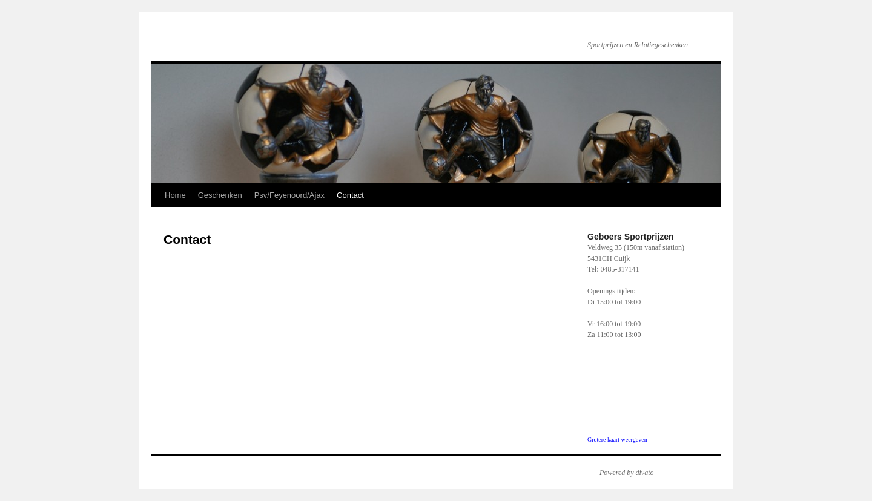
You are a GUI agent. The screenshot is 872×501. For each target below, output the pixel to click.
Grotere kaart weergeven (617, 439)
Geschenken (220, 195)
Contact (350, 195)
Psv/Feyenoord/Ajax (289, 195)
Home (175, 195)
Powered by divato (627, 472)
